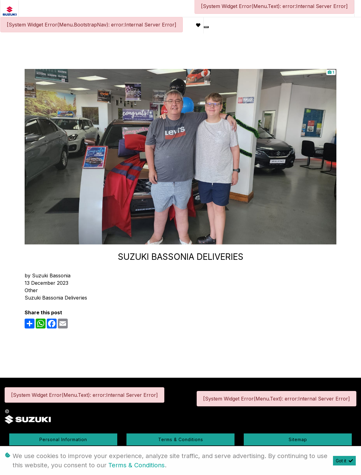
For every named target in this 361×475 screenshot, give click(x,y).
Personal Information (63, 439)
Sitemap (298, 439)
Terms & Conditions (180, 439)
